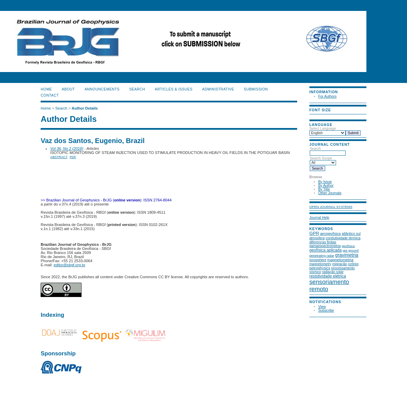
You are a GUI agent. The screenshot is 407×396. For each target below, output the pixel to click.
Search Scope (323, 160)
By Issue (325, 182)
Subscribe (326, 310)
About (68, 89)
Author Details (85, 108)
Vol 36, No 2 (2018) (66, 148)
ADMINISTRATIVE (218, 89)
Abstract (59, 157)
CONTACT (50, 95)
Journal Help (319, 218)
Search (328, 151)
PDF (73, 157)
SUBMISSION (256, 89)
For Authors (327, 96)
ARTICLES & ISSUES (173, 89)
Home (46, 89)
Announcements (102, 89)
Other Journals (329, 193)
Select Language (322, 128)
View (322, 307)
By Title (324, 189)
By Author (326, 185)
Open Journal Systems (330, 207)
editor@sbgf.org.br (69, 265)
